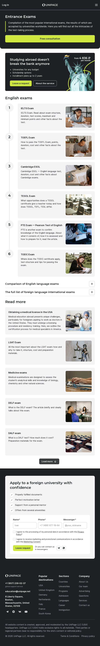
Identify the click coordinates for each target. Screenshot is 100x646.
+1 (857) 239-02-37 (15, 583)
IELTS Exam (27, 108)
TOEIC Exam (28, 254)
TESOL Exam (28, 196)
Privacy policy (88, 636)
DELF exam (14, 403)
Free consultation (50, 38)
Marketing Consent (32, 542)
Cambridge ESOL (30, 166)
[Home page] (50, 5)
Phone (41, 519)
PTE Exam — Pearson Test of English (41, 225)
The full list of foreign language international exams (40, 292)
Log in (5, 5)
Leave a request (20, 83)
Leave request (22, 548)
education (17, 591)
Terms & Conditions (69, 636)
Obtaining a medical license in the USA (30, 312)
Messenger (69, 519)
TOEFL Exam (28, 137)
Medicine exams (17, 372)
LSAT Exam (14, 342)
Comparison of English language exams (32, 283)
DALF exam (14, 433)
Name (16, 519)
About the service (45, 83)
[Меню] (95, 5)
